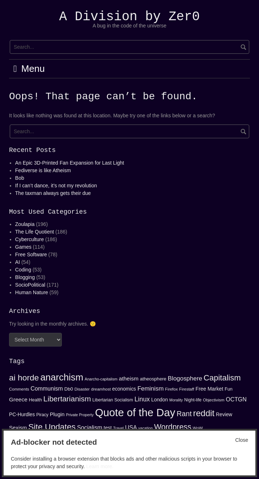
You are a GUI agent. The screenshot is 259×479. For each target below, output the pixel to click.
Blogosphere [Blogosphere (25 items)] (185, 378)
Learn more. (99, 466)
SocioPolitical (30, 285)
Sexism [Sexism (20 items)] (18, 427)
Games (23, 247)
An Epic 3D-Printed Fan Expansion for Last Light (69, 163)
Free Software (31, 254)
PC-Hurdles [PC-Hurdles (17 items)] (22, 414)
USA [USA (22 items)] (131, 427)
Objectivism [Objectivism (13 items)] (213, 400)
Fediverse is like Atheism (43, 170)
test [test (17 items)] (108, 428)
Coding (23, 270)
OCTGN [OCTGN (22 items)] (236, 399)
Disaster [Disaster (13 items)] (82, 389)
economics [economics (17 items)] (124, 389)
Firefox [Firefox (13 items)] (171, 389)
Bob (19, 178)
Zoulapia (25, 224)
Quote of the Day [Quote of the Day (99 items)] (135, 412)
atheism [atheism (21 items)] (129, 378)
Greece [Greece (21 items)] (18, 399)
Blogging (25, 277)
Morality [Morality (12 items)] (176, 400)
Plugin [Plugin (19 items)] (57, 414)
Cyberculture (29, 239)
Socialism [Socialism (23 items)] (89, 427)
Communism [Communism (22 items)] (47, 389)
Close (241, 440)
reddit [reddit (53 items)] (204, 413)
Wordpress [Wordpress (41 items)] (172, 427)
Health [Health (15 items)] (35, 399)
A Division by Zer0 (129, 17)
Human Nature (31, 292)
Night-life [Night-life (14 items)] (192, 399)
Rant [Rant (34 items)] (184, 414)
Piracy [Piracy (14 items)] (42, 414)
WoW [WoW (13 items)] (198, 428)
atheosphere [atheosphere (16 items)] (153, 379)
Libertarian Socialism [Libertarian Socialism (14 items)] (112, 399)
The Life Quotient (34, 232)
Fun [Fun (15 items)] (229, 389)
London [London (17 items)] (159, 399)
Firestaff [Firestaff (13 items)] (186, 389)
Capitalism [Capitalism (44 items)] (222, 377)
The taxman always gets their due (53, 193)
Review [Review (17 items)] (224, 414)
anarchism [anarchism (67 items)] (61, 377)
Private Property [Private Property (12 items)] (79, 415)
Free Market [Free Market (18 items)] (210, 389)
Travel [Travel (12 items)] (118, 428)
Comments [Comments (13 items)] (19, 389)
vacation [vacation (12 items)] (145, 428)
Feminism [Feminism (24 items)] (150, 388)
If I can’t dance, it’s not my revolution (56, 185)
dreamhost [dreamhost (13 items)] (101, 389)
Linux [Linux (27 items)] (142, 399)
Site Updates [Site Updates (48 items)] (52, 426)
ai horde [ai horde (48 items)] (24, 377)
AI (17, 262)
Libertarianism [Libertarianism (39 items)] (67, 399)
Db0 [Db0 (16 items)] (68, 389)
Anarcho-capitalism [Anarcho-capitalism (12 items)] (101, 379)
